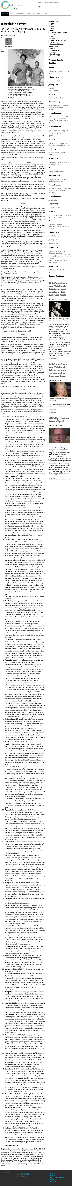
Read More (52, 358)
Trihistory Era (53, 21)
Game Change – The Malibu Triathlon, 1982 (58, 261)
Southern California (56, 56)
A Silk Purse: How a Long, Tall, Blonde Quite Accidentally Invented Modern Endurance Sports (59, 119)
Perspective (30, 13)
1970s (52, 25)
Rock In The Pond (54, 236)
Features (5, 13)
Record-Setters (55, 54)
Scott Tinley (54, 1181)
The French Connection (56, 171)
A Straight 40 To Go (55, 207)
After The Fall (53, 200)
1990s (52, 28)
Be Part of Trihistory (52, 3)
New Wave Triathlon (55, 225)
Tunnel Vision (53, 244)
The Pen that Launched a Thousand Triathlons (57, 252)
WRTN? (12, 13)
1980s (52, 27)
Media (52, 42)
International (54, 50)
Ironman (53, 52)
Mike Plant (53, 1179)
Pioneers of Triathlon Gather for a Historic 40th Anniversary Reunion (60, 190)
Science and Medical (56, 44)
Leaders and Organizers (58, 40)
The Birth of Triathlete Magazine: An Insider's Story (59, 163)
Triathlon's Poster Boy (56, 98)
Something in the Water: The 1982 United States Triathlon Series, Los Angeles (60, 256)
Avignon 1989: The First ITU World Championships (58, 180)
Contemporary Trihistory (58, 32)
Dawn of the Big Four (56, 81)
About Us (40, 3)
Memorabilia (20, 13)
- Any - (52, 23)
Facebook (39, 7)
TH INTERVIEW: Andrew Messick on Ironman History (60, 216)
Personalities (53, 35)
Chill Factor (52, 88)
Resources (53, 1175)
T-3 (45, 13)
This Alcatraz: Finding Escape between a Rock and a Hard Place (59, 144)
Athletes (52, 38)
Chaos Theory (53, 90)
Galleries (39, 13)
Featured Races (53, 47)
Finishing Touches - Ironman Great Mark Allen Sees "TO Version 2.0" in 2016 (58, 107)
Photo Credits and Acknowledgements (23, 1174)
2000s (52, 30)
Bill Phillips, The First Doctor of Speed (59, 420)
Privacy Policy (21, 1176)
